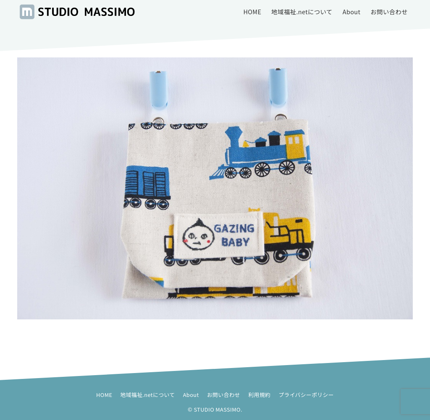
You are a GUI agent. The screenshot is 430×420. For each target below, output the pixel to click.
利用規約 (259, 395)
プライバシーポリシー (306, 395)
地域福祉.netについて (148, 395)
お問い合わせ (223, 395)
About (191, 395)
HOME (104, 395)
